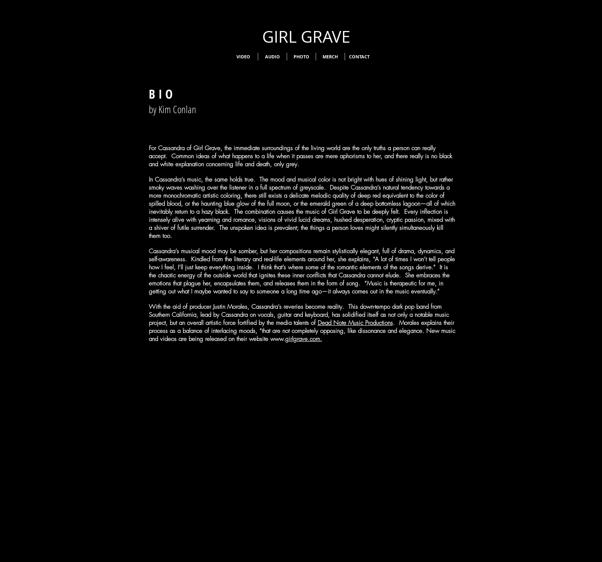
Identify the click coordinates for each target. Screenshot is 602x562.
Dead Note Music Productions (355, 323)
